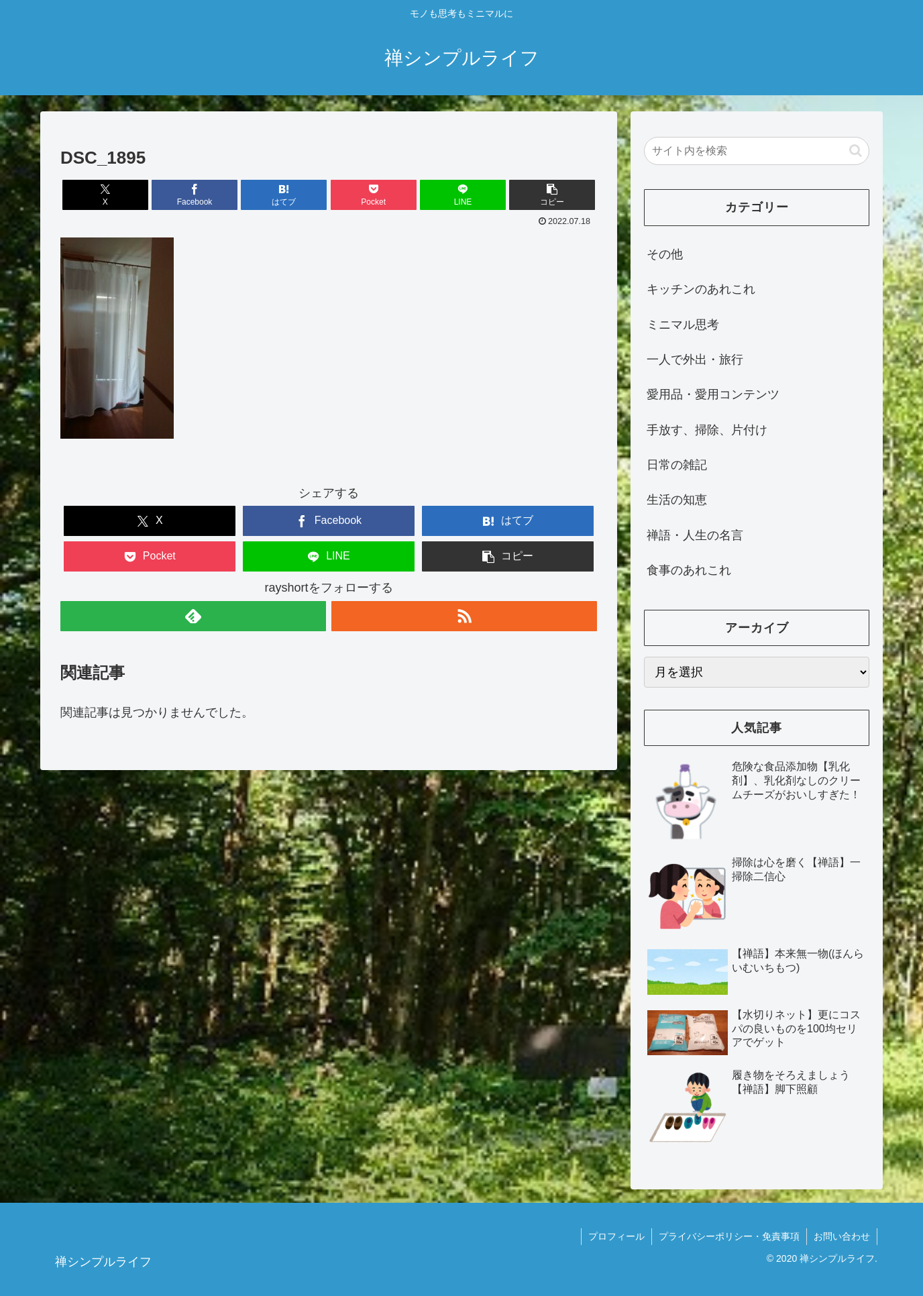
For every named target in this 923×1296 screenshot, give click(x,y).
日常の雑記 (677, 465)
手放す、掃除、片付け (707, 430)
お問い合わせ (842, 1236)
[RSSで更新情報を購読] (464, 616)
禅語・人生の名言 (695, 535)
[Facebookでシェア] (194, 195)
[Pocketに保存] (374, 195)
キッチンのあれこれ (701, 289)
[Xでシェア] (105, 195)
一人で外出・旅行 (695, 359)
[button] (552, 195)
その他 (665, 254)
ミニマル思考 (683, 324)
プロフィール (616, 1236)
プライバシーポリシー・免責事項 (729, 1236)
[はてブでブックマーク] (284, 195)
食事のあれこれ (689, 570)
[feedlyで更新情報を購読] (193, 616)
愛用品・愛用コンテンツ (713, 394)
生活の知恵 (677, 499)
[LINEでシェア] (463, 195)
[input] (756, 151)
